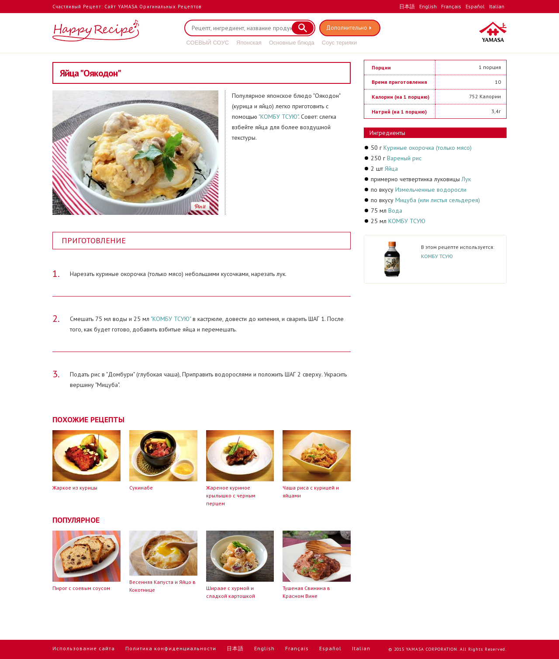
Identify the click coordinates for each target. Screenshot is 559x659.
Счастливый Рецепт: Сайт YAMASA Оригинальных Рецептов (126, 6)
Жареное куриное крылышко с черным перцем (230, 495)
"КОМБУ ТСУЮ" (278, 117)
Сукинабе (141, 487)
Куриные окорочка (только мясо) (427, 148)
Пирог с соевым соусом (81, 588)
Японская (249, 42)
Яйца (391, 169)
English (428, 6)
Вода (395, 210)
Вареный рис (404, 158)
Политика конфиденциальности (170, 648)
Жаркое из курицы (74, 487)
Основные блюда (291, 42)
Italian (496, 6)
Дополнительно (347, 27)
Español (475, 6)
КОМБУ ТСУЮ (406, 221)
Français (451, 6)
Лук (466, 179)
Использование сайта (83, 648)
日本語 (407, 6)
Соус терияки (339, 42)
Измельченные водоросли (430, 189)
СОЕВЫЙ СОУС (207, 42)
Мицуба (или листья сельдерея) (437, 200)
